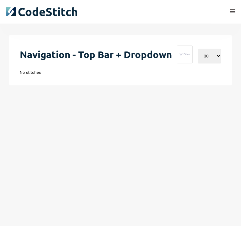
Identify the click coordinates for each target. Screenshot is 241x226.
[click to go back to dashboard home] (41, 11)
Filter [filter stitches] (184, 54)
